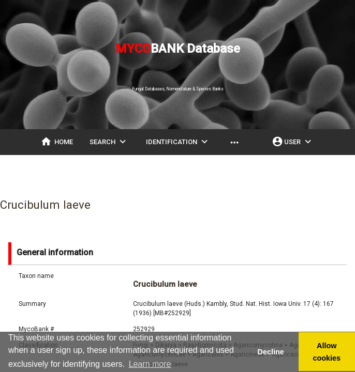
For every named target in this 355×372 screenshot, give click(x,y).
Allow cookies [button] (327, 352)
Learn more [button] (150, 364)
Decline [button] (270, 352)
